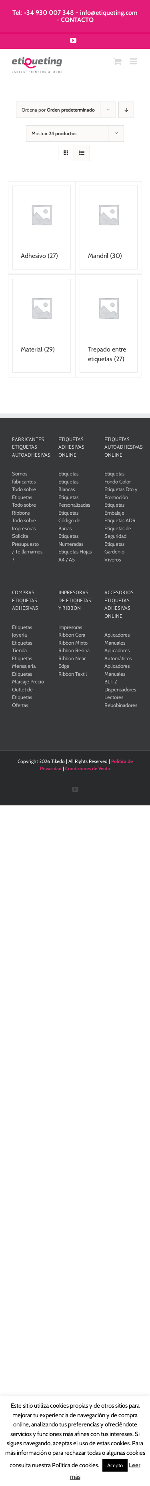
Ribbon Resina (74, 650)
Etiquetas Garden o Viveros (114, 552)
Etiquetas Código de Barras (69, 520)
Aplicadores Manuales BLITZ (117, 674)
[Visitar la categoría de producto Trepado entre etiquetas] (109, 325)
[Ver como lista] (82, 153)
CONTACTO (77, 20)
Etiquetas (68, 473)
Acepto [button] (115, 1465)
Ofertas (20, 705)
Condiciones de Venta (87, 768)
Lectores (113, 697)
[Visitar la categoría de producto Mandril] (109, 227)
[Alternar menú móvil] (134, 61)
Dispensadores (120, 689)
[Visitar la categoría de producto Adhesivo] (41, 227)
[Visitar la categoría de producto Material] (41, 320)
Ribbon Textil (72, 674)
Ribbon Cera (71, 634)
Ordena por (58, 110)
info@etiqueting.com (109, 12)
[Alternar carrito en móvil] (118, 61)
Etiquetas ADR (120, 520)
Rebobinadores (120, 705)
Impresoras (70, 627)
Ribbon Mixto (73, 642)
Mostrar (54, 133)
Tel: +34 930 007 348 (43, 12)
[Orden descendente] (126, 110)
